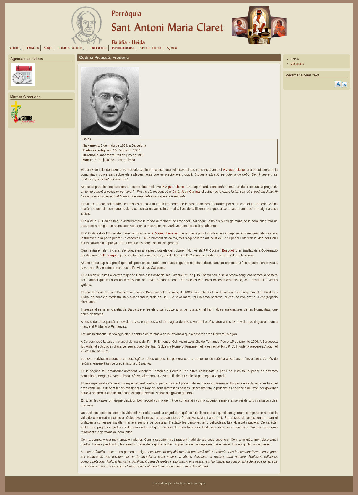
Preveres (33, 48)
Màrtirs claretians (123, 48)
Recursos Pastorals (70, 48)
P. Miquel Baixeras (165, 233)
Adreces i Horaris (151, 48)
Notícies (14, 48)
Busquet (228, 250)
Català (294, 59)
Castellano (297, 63)
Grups (48, 48)
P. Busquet (110, 255)
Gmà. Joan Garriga (186, 191)
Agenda (172, 48)
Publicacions (98, 48)
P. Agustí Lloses (235, 169)
